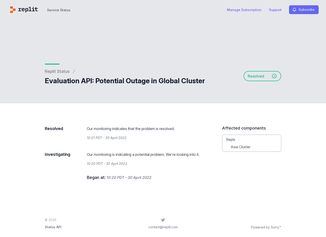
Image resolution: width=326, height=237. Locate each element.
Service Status (58, 10)
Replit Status (57, 71)
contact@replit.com (163, 227)
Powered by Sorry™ (266, 227)
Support (275, 10)
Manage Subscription (244, 10)
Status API (53, 227)
